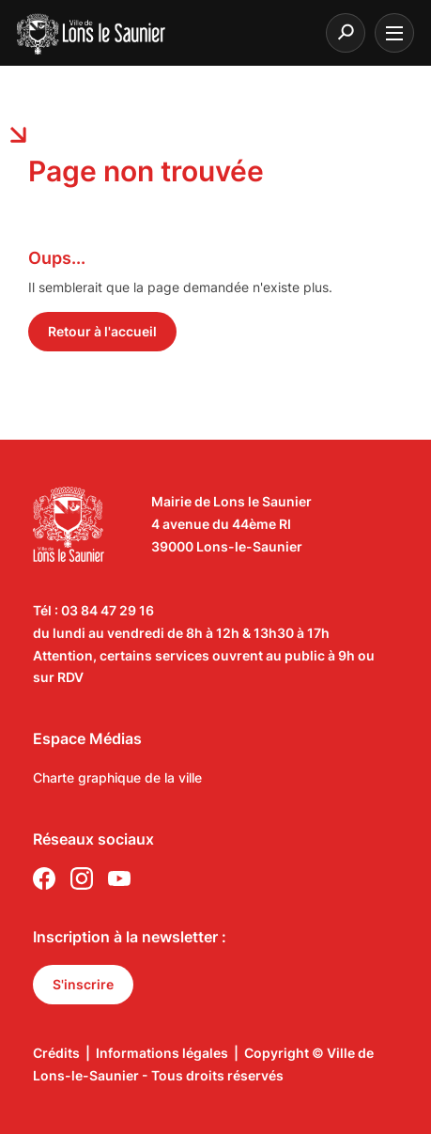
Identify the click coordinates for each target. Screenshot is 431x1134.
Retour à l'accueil (102, 331)
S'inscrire (83, 984)
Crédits (56, 1053)
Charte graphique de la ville (117, 777)
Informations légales (162, 1053)
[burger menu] (394, 33)
